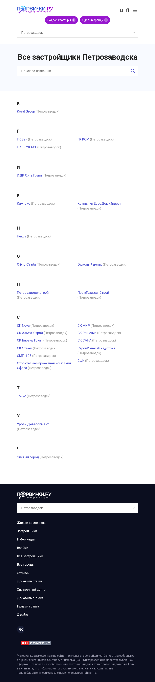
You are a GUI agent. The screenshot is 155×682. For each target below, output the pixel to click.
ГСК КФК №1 (27, 147)
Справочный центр (31, 590)
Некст (21, 236)
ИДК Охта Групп (29, 175)
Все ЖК (22, 548)
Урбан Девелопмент (33, 424)
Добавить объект (30, 598)
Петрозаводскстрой (33, 292)
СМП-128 (24, 356)
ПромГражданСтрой (93, 292)
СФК (81, 361)
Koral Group (26, 111)
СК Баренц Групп (30, 340)
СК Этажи (24, 348)
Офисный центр (90, 264)
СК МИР (84, 325)
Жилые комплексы (31, 523)
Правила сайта (28, 606)
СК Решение (87, 333)
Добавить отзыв (29, 581)
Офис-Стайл (26, 264)
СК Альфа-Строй (30, 333)
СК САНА (84, 340)
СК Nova (23, 325)
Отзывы (23, 573)
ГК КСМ (83, 139)
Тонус (21, 396)
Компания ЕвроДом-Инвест (99, 203)
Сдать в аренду (95, 20)
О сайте (22, 615)
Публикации (26, 539)
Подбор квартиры (61, 20)
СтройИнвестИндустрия (96, 348)
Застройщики (27, 531)
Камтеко (23, 203)
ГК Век (22, 139)
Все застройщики (30, 556)
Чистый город (28, 457)
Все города (25, 564)
